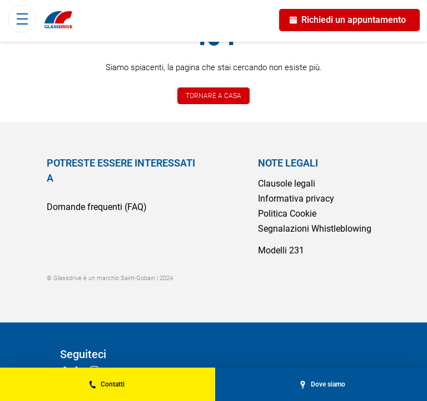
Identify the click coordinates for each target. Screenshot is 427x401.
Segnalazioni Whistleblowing (314, 228)
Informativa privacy (296, 198)
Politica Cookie (287, 213)
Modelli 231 (281, 250)
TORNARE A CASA (213, 96)
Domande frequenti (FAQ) (97, 207)
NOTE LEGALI (288, 163)
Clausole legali (286, 183)
